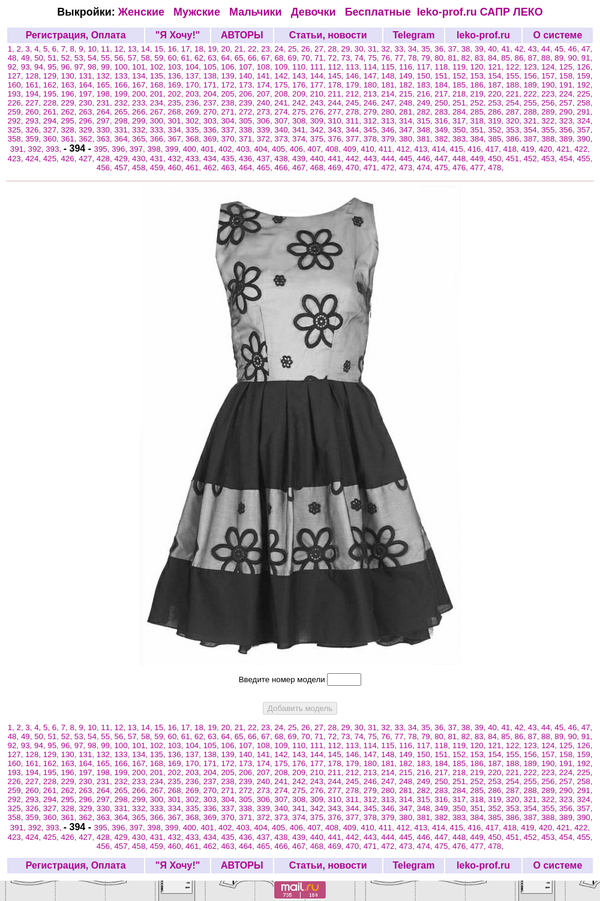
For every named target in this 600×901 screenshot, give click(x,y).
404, (263, 148)
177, (319, 84)
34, (414, 48)
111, (319, 66)
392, (37, 148)
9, (83, 48)
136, (176, 75)
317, (461, 120)
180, (373, 84)
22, (254, 48)
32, (387, 48)
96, (67, 66)
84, (494, 57)
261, (52, 111)
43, (534, 48)
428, (106, 158)
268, (176, 111)
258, (585, 102)
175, (283, 84)
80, (441, 57)
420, (548, 148)
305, (248, 120)
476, (461, 167)
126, (584, 66)
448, (461, 158)
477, (479, 167)
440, (319, 158)
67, (267, 57)
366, (159, 138)
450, (497, 158)
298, (123, 120)
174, (266, 84)
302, (194, 120)
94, (40, 66)
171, (212, 84)
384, (479, 138)
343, (337, 129)
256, (550, 102)
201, (159, 93)
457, (123, 167)
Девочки (315, 12)
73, (348, 57)
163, (70, 84)
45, (561, 48)
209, (301, 93)
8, (74, 48)
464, (248, 167)
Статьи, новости (328, 35)
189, (533, 84)
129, (52, 75)
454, (568, 158)
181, (390, 84)
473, (408, 167)
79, (427, 57)
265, (123, 111)
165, (106, 84)
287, (515, 111)
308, (301, 120)
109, (283, 66)
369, (212, 138)
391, (19, 148)
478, (495, 167)
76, (387, 57)
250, (443, 102)
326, (34, 129)
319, (497, 120)
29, (348, 48)
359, (34, 138)
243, (319, 102)
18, (201, 48)
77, (400, 57)
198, (106, 93)
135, (159, 75)
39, (481, 48)
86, (521, 57)
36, (441, 48)
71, (321, 57)
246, (373, 102)
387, (533, 138)
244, (337, 102)
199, (123, 93)
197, (88, 93)
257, (568, 102)
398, (156, 148)
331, (123, 129)
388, (550, 138)
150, (426, 75)
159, (585, 75)
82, (468, 57)
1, (12, 48)
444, (390, 158)
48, (14, 57)
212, (355, 93)
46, (574, 48)
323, (568, 120)
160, (17, 84)
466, (283, 167)
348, (426, 129)
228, (52, 102)
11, (107, 48)
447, (443, 158)
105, (212, 66)
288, (533, 111)
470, (355, 167)
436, (248, 158)
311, (355, 120)
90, (574, 57)
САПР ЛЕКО (511, 12)
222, (533, 93)
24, (280, 48)
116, (408, 66)
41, (507, 48)
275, (301, 111)
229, (70, 102)
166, (123, 84)
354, (533, 129)
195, (52, 93)
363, (106, 138)
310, (337, 120)
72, (334, 57)
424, (34, 158)
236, (194, 102)
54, (94, 57)
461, (194, 167)
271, (230, 111)
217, (443, 93)
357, (585, 129)
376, (337, 138)
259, (17, 111)
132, (106, 75)
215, (408, 93)
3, (29, 48)
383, (461, 138)
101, (141, 66)
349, (443, 129)
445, (408, 158)
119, (461, 66)
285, (479, 111)
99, (107, 66)
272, (248, 111)
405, (281, 148)
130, (70, 75)
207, (266, 93)
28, (334, 48)
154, (497, 75)
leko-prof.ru (447, 12)
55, (107, 57)
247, (390, 102)
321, (533, 120)
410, (370, 148)
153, (479, 75)
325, (17, 129)
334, (176, 129)
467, (301, 167)
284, (461, 111)
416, (476, 148)
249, (426, 102)
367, (176, 138)
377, (355, 138)
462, (212, 167)
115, (390, 66)
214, (390, 93)
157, (550, 75)
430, (141, 158)
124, (550, 66)
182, (408, 84)
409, (352, 148)
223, (550, 93)
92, (14, 66)
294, (52, 120)
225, (585, 93)
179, (355, 84)
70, (307, 57)
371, (248, 138)
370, (230, 138)
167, (141, 84)
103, (176, 66)
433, (194, 158)
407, (316, 148)
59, (160, 57)
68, (280, 57)
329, (88, 129)
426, (70, 158)
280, (390, 111)
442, (355, 158)
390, (585, 138)
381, (426, 138)
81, (454, 57)
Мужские (198, 12)
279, (373, 111)
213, (373, 93)
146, (355, 75)
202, (176, 93)
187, (497, 84)
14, (147, 48)
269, (194, 111)
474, (426, 167)
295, (70, 120)
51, (54, 57)
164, (88, 84)
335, (194, 129)
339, (266, 129)
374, (301, 138)
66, (254, 57)
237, (212, 102)
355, (550, 129)
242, (301, 102)
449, (479, 158)
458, (141, 167)
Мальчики (257, 12)
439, (301, 158)
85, (507, 57)
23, (267, 48)
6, (56, 48)
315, (426, 120)
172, (230, 84)
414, (441, 148)
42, (521, 48)
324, (585, 120)
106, (230, 66)
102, (159, 66)
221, (515, 93)
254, (515, 102)
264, (106, 111)
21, (241, 48)
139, (230, 75)
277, (337, 111)
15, (160, 48)
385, (497, 138)
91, (587, 57)
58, (147, 57)
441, (337, 158)
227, (34, 102)
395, (103, 148)
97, (81, 66)
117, (426, 66)
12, (121, 48)
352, (497, 129)
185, (461, 84)
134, (141, 75)
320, (515, 120)
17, (187, 48)
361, (70, 138)
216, (426, 93)
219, (479, 93)
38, (468, 48)
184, (443, 84)
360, (52, 138)
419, (530, 148)
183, (426, 84)
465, (266, 167)
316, (443, 120)
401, (209, 148)
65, (241, 57)
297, (106, 120)
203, (194, 93)
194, (34, 93)
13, (134, 48)
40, (494, 48)
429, (123, 158)
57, (134, 57)
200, (141, 93)
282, (426, 111)
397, (139, 148)
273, (266, 111)
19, (214, 48)
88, (547, 57)
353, (515, 129)
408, (334, 148)
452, (533, 158)
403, (245, 148)
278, (355, 111)
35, (427, 48)
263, (88, 111)
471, (373, 167)
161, (34, 84)
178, (337, 84)
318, (479, 120)
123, (533, 66)
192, (585, 84)
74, (361, 57)
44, (547, 48)
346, (390, 129)
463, (230, 167)
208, (283, 93)
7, (65, 48)
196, (70, 93)
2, (21, 48)
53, (81, 57)
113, (355, 66)
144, (319, 75)
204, (212, 93)
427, (88, 158)
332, (141, 129)
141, (266, 75)
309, (319, 120)
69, (294, 57)
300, (159, 120)
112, (337, 66)
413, (423, 148)
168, (159, 84)
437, (266, 158)
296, (88, 120)
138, (212, 75)
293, (34, 120)
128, (34, 75)
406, (299, 148)
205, (230, 93)
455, (585, 158)
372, (266, 138)
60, (174, 57)
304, (230, 120)
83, (481, 57)
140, (248, 75)
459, (159, 167)
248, (408, 102)
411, (388, 148)
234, (159, 102)
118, (443, 66)
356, (568, 129)
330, (106, 129)
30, (361, 48)
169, (176, 84)
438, (283, 158)
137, (194, 75)
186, (479, 84)
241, (283, 102)
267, (159, 111)
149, (408, 75)
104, (194, 66)
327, (52, 129)
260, (34, 111)
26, (307, 48)
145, (337, 75)
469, (337, 167)
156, (533, 75)
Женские (144, 12)
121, (497, 66)
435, (230, 158)
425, (52, 158)
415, (459, 148)
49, (27, 57)
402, (227, 148)
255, (533, 102)
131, (88, 75)
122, (515, 66)
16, (174, 48)
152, (461, 75)
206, (248, 93)
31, (374, 48)
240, (266, 102)
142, (283, 75)
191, (568, 84)
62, (201, 57)
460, (176, 167)
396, (121, 148)
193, (17, 93)
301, (176, 120)
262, (70, 111)
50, (40, 57)
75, (374, 57)
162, (52, 84)
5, (47, 48)
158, (568, 75)
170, (194, 84)
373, (283, 138)
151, (443, 75)
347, (408, 129)
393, (55, 148)
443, (373, 158)
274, (283, 111)
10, (94, 48)
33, (401, 48)
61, (187, 57)
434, (212, 158)
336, (212, 129)
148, (390, 75)
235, (176, 102)
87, (534, 57)
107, (248, 66)
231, (106, 102)
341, (301, 129)
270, (212, 111)
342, (319, 129)
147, (373, 75)
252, (479, 102)
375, (319, 138)
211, (337, 93)
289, (550, 111)
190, (550, 84)
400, (192, 148)
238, (230, 102)
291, (585, 111)
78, (414, 57)
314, (408, 120)
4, (38, 48)
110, (301, 66)
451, (515, 158)
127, (17, 75)
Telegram (413, 35)
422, (582, 148)
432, (176, 158)
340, (283, 129)
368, (194, 138)
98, (94, 66)
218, (461, 93)
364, (123, 138)
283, (443, 111)
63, (214, 57)
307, (283, 120)
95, (54, 66)
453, (550, 158)
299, (141, 120)
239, (248, 102)
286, (497, 111)
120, (479, 66)
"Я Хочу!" (177, 35)
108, (266, 66)
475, (443, 167)
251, (461, 102)
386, (515, 138)
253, (497, 102)
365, (141, 138)
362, (88, 138)
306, (266, 120)
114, (373, 66)
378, (373, 138)
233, (141, 102)
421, (566, 148)
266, (141, 111)
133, (123, 75)
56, (121, 57)
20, (227, 48)
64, (227, 57)
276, (319, 111)
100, (123, 66)
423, (17, 158)
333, (159, 129)
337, (230, 129)
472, (390, 167)
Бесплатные (381, 12)
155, (515, 75)
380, (408, 138)
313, (390, 120)
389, (568, 138)
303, (212, 120)
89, (561, 57)
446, (426, 158)
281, (408, 111)
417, (494, 148)
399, (174, 148)
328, (70, 129)
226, (17, 102)
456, (106, 167)
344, (355, 129)
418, (512, 148)
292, (17, 120)
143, (301, 75)
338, (248, 129)
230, (88, 102)
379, (390, 138)
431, (159, 158)
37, (454, 48)
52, (67, 57)
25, (294, 48)
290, (568, 111)
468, (319, 167)
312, (373, 120)
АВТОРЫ (242, 35)
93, (27, 66)
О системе (558, 35)
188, (515, 84)
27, (321, 48)
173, (248, 84)
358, (17, 138)
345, (373, 129)
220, (497, 93)
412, (406, 148)
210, (319, 93)
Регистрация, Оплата (76, 35)
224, (568, 93)
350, (461, 129)
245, (355, 102)
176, (301, 84)
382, (443, 138)
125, (568, 66)
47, (587, 48)
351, (479, 129)
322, (550, 120)
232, (123, 102)
